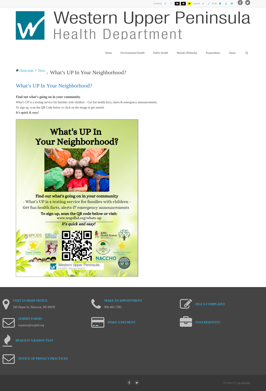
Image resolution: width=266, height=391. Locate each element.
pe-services (244, 382)
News (41, 70)
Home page (26, 70)
